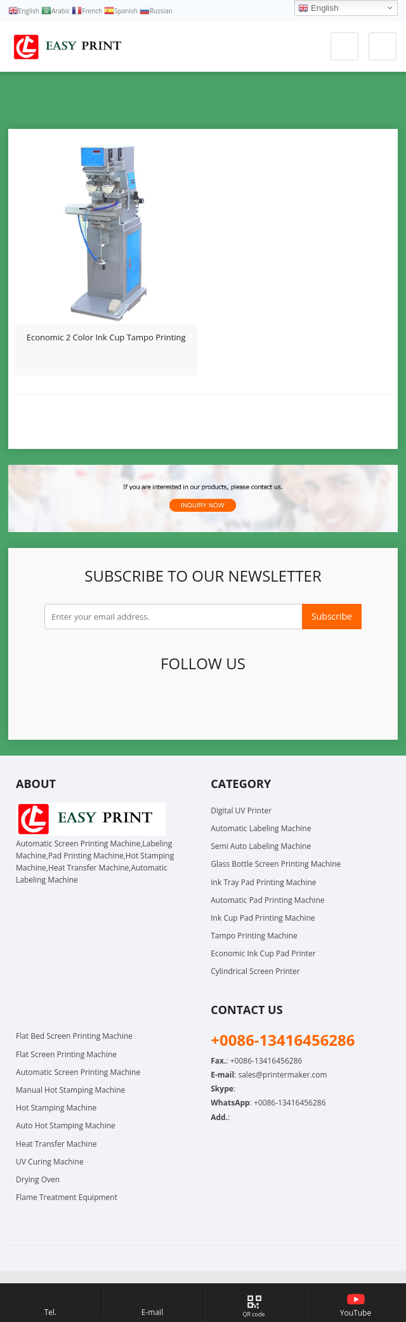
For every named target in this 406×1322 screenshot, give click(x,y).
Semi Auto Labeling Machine (261, 846)
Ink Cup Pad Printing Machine (263, 917)
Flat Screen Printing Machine (66, 1054)
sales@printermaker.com (282, 1074)
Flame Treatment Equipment (66, 1197)
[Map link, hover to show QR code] (253, 1302)
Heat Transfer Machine (56, 1143)
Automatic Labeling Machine (261, 828)
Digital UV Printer (241, 810)
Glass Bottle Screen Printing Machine (276, 863)
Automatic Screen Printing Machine (78, 1072)
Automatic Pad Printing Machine (267, 900)
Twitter (113, 703)
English (318, 8)
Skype (318, 703)
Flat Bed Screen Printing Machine (74, 1036)
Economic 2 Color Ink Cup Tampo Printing (106, 337)
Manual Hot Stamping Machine (70, 1090)
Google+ (142, 703)
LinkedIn (172, 703)
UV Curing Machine (50, 1161)
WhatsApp (288, 703)
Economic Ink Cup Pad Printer (263, 953)
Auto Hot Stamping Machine (65, 1125)
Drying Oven (38, 1179)
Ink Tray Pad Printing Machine (263, 882)
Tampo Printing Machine (254, 935)
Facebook (84, 703)
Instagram (259, 703)
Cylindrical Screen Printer (255, 971)
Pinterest (201, 703)
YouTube (230, 703)
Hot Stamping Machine (56, 1107)
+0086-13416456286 (290, 1102)
